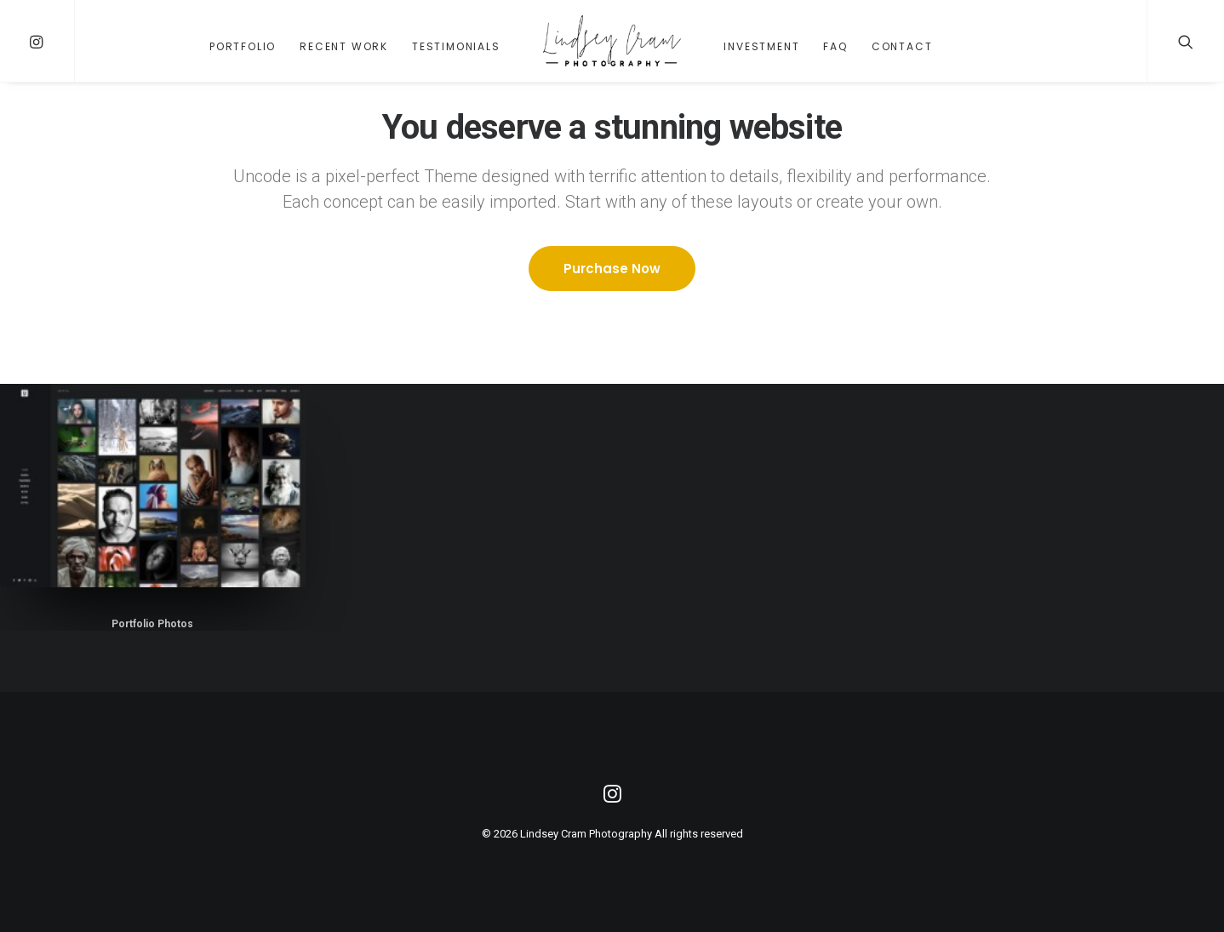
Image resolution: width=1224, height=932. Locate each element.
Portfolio (242, 46)
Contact (902, 46)
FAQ (835, 46)
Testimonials (456, 46)
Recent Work (344, 46)
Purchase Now (612, 268)
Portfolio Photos (152, 624)
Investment (761, 46)
